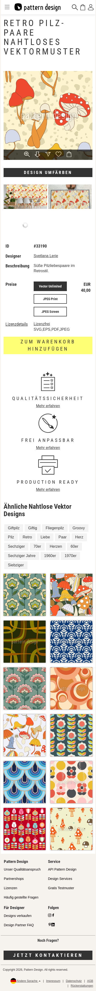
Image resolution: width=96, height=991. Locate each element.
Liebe (45, 537)
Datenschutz (74, 981)
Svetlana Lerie (46, 256)
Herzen (56, 546)
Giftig (32, 528)
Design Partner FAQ (19, 925)
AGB (90, 981)
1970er (70, 556)
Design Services (60, 879)
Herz (79, 537)
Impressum (53, 981)
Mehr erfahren (48, 406)
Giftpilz (14, 528)
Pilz (11, 537)
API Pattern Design (62, 869)
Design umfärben (48, 172)
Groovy (79, 528)
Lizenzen (10, 888)
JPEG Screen (50, 312)
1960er (50, 556)
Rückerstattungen (82, 985)
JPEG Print (50, 299)
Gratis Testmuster (61, 888)
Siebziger (16, 565)
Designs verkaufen (18, 916)
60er (74, 546)
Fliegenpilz (55, 528)
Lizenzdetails (16, 324)
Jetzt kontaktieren (48, 955)
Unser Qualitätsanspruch (22, 869)
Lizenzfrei (42, 324)
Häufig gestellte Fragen (21, 897)
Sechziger (16, 546)
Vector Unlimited (50, 286)
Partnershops (14, 879)
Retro (27, 537)
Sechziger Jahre (22, 556)
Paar (63, 537)
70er (37, 546)
